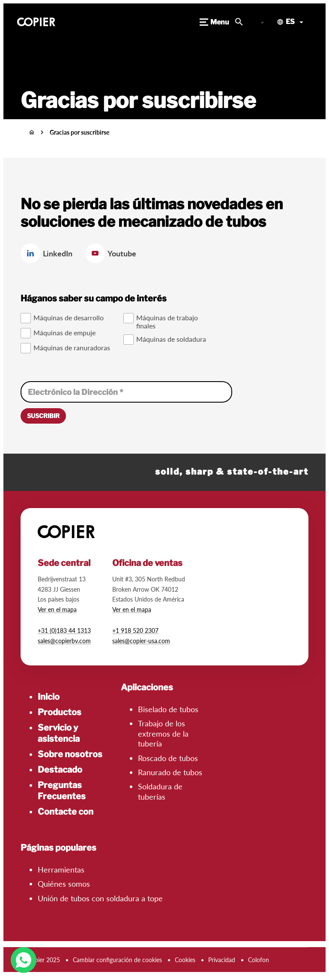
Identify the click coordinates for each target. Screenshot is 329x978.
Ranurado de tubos (170, 772)
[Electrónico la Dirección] (126, 392)
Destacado (60, 769)
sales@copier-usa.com (141, 640)
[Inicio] (31, 132)
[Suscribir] (43, 416)
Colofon (258, 959)
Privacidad (221, 959)
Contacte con (65, 811)
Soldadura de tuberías (160, 791)
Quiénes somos (64, 883)
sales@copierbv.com (64, 640)
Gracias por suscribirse (79, 132)
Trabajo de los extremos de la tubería (163, 733)
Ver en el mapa (57, 609)
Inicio (49, 697)
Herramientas (61, 869)
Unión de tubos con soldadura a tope (100, 898)
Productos (59, 712)
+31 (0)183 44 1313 (64, 630)
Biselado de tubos (168, 709)
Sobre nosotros (70, 754)
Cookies (185, 959)
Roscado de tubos (168, 758)
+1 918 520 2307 (135, 630)
